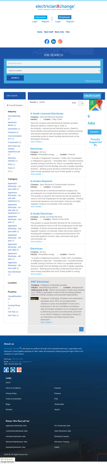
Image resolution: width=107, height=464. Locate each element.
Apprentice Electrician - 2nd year (14, 219)
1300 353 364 (17, 359)
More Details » (37, 141)
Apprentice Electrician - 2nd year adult (14, 228)
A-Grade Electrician (41, 213)
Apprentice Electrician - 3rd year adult (14, 247)
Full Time (13, 311)
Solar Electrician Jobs (62, 431)
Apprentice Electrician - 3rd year (14, 237)
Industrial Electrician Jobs (15, 447)
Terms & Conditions (13, 388)
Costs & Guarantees (13, 398)
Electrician (36, 148)
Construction (14, 142)
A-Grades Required (41, 181)
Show (74, 102)
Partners (57, 393)
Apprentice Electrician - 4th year (14, 256)
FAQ (68, 32)
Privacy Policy (11, 393)
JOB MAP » (94, 132)
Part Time (13, 315)
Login (34, 21)
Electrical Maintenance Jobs (16, 441)
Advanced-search (92, 80)
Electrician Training (61, 441)
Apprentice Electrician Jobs (16, 425)
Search (57, 409)
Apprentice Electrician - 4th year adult (14, 265)
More (10, 171)
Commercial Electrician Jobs (17, 431)
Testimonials (59, 404)
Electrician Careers (61, 436)
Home (40, 32)
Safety (56, 447)
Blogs (8, 404)
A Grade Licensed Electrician (46, 113)
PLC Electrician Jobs (62, 425)
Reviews (9, 409)
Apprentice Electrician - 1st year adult (14, 186)
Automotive (14, 128)
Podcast (57, 388)
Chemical (13, 132)
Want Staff (48, 32)
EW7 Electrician (40, 281)
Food (11, 168)
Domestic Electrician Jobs (16, 436)
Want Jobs (59, 32)
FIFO (11, 164)
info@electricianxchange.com (20, 361)
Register (45, 21)
